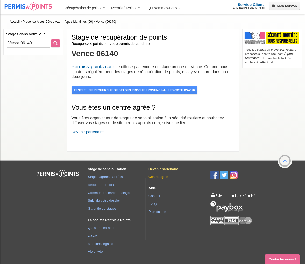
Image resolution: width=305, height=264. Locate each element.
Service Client (251, 4)
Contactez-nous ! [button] (282, 259)
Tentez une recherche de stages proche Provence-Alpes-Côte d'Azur (134, 90)
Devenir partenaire (88, 132)
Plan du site (157, 212)
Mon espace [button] (284, 6)
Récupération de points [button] (83, 8)
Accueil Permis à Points (31, 6)
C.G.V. (93, 236)
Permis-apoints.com (93, 66)
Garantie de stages (102, 208)
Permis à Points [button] (123, 8)
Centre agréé (158, 177)
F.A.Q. (153, 204)
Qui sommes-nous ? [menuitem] (164, 8)
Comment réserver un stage (109, 193)
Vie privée (95, 251)
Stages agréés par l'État (106, 177)
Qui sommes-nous (101, 228)
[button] (285, 161)
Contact (154, 196)
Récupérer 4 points (102, 185)
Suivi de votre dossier (104, 200)
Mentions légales (100, 244)
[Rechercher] (55, 43)
